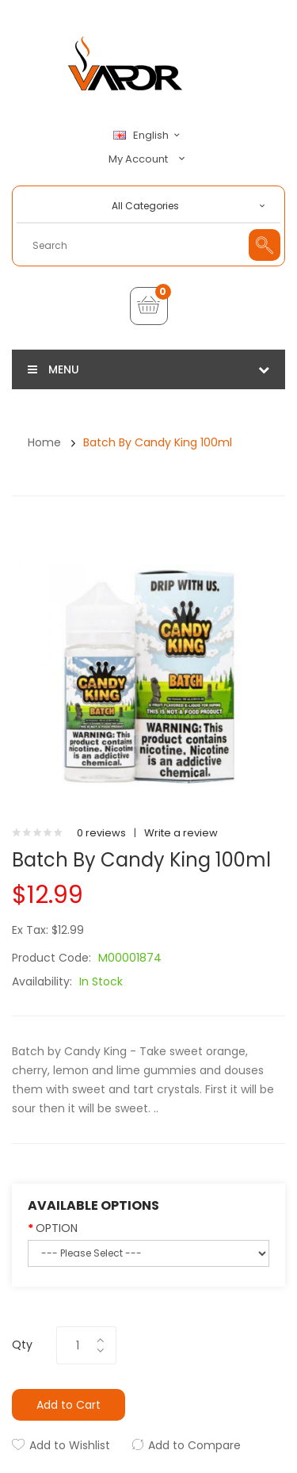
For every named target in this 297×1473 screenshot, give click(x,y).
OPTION (57, 1228)
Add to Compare (194, 1445)
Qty (22, 1344)
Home (44, 442)
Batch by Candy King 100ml (157, 442)
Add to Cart (68, 1405)
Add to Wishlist (69, 1445)
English (149, 135)
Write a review (181, 832)
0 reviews (101, 832)
